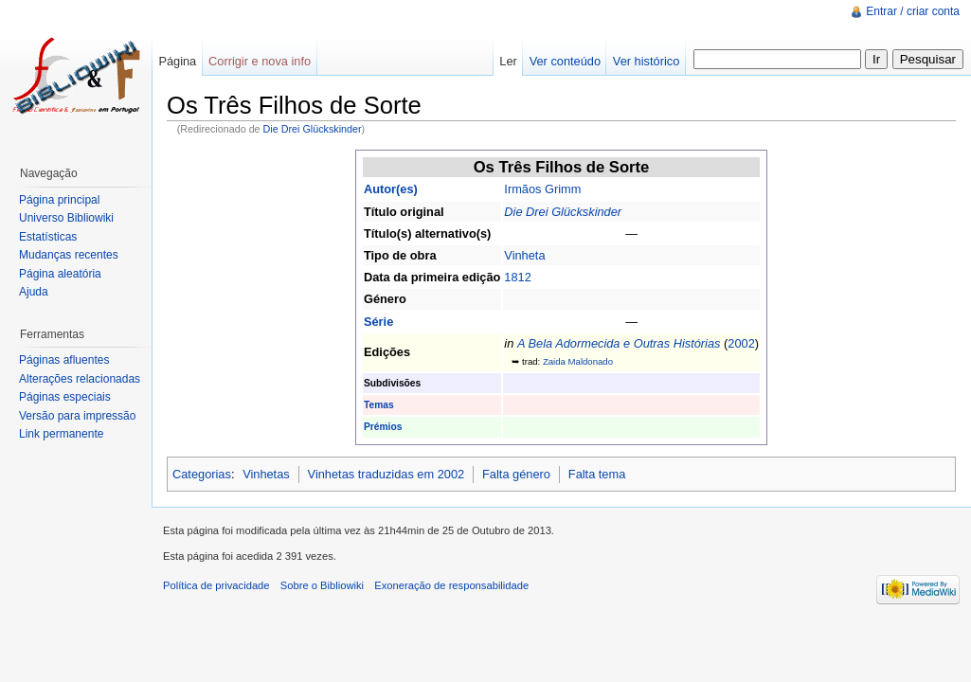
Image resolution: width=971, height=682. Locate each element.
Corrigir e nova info (259, 61)
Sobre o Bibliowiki (322, 585)
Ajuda (33, 291)
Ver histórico (646, 61)
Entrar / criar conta (913, 11)
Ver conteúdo (565, 61)
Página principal (59, 199)
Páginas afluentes (64, 360)
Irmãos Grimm (542, 189)
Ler (508, 61)
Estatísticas (48, 236)
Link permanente (61, 433)
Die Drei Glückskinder (312, 129)
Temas (379, 405)
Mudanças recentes (68, 254)
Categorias (201, 474)
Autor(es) (391, 189)
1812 (517, 277)
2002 (741, 343)
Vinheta (524, 255)
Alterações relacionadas (79, 379)
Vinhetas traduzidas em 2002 (386, 474)
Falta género (516, 474)
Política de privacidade (216, 585)
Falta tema (596, 474)
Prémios (383, 427)
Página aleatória (60, 273)
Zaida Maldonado (578, 361)
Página (177, 61)
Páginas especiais (65, 397)
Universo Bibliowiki (66, 217)
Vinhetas (266, 474)
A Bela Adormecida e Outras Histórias (619, 343)
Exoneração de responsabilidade (451, 585)
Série (378, 321)
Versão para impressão (77, 415)
